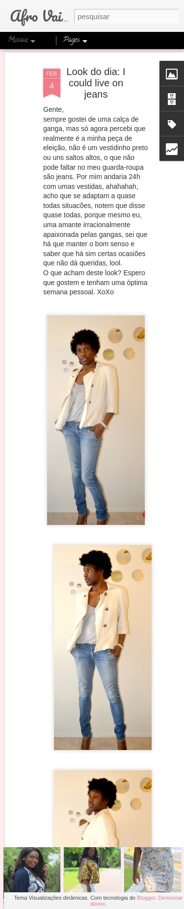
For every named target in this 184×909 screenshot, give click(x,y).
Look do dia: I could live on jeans (95, 61)
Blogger (146, 898)
